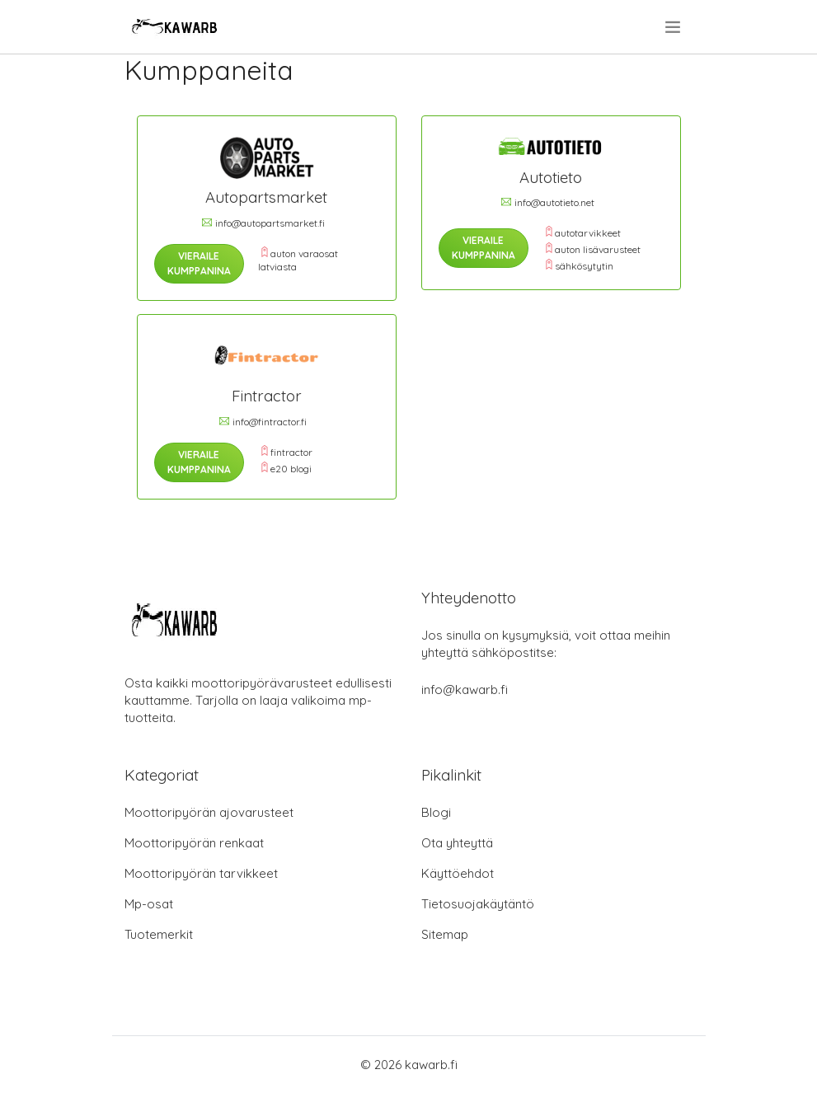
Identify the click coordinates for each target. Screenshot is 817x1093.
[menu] (674, 27)
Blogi (436, 812)
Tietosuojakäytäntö (477, 904)
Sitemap (444, 934)
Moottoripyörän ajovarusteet (208, 812)
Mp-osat (148, 904)
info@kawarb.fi (464, 689)
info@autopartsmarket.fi (270, 223)
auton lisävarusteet (598, 249)
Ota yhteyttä (457, 843)
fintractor (291, 452)
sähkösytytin (584, 266)
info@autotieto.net (554, 202)
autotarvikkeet (588, 233)
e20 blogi (291, 468)
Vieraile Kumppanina (199, 263)
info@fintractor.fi (269, 421)
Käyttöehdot (457, 873)
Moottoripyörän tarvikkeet (201, 873)
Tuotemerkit (158, 934)
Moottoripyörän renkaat (194, 843)
